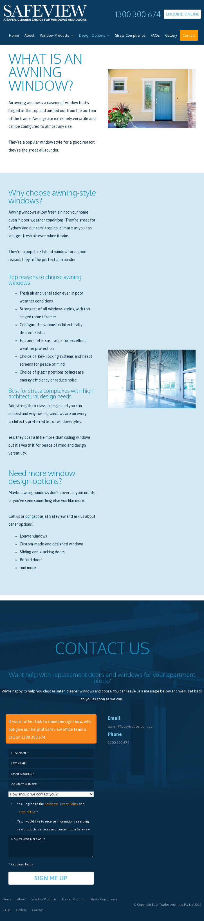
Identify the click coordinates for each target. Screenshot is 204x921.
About (21, 899)
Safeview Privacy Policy (61, 803)
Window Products (44, 899)
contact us (34, 516)
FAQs (6, 909)
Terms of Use (26, 811)
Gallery (21, 909)
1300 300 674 (138, 14)
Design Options (73, 899)
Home (7, 899)
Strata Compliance (104, 899)
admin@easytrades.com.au (130, 726)
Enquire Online (182, 14)
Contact (38, 909)
